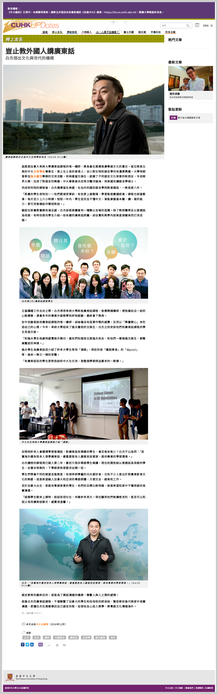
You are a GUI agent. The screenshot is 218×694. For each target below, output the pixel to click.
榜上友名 (57, 32)
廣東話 (73, 637)
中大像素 (179, 688)
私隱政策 (209, 688)
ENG (205, 25)
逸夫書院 (36, 176)
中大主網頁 (42, 624)
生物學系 (39, 171)
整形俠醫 (175, 93)
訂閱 (173, 117)
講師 (46, 637)
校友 (36, 637)
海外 (112, 637)
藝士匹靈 (129, 32)
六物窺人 (87, 32)
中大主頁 (169, 688)
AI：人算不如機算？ (107, 32)
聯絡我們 (189, 688)
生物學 (86, 637)
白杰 (26, 637)
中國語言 (59, 637)
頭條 (45, 32)
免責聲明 (199, 688)
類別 (197, 25)
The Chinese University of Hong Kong (26, 677)
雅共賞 (142, 32)
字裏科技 (156, 32)
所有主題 (170, 32)
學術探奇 (72, 32)
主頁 (37, 24)
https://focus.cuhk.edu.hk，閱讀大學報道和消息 (133, 12)
